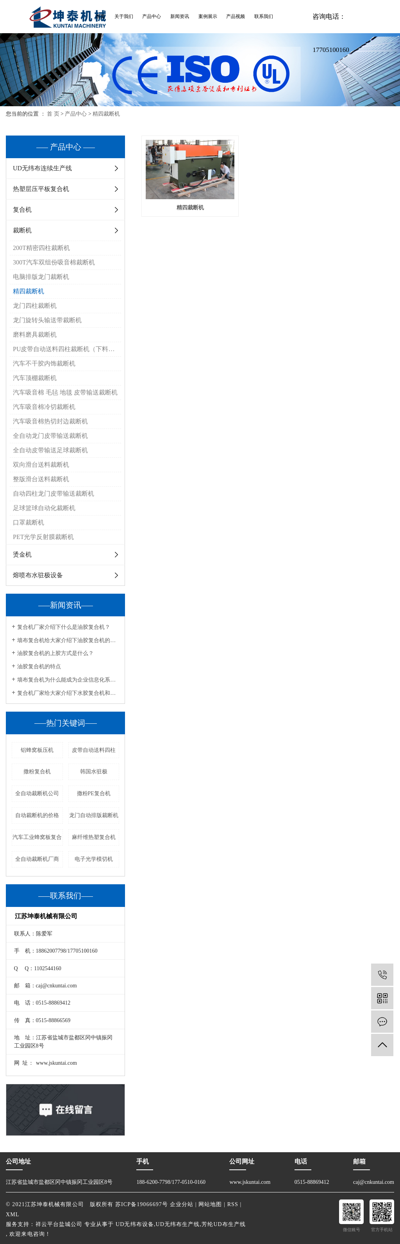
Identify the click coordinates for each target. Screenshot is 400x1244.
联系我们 (263, 16)
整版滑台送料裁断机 (41, 479)
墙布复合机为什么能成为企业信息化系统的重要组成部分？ (68, 680)
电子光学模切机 (94, 859)
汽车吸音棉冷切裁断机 (44, 406)
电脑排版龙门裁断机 (41, 276)
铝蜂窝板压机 (37, 750)
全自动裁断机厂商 (37, 859)
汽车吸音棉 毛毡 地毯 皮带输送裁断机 (65, 392)
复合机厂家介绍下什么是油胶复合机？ (63, 627)
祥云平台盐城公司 (59, 1224)
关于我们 (123, 16)
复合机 (22, 209)
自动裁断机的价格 (37, 815)
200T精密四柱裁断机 (41, 248)
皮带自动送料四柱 (94, 750)
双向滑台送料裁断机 (41, 464)
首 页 (53, 114)
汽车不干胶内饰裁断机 (44, 363)
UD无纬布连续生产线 (42, 168)
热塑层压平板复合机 (41, 189)
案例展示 (207, 16)
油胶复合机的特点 (39, 666)
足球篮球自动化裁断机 (44, 508)
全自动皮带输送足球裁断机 (50, 450)
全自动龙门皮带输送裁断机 (50, 435)
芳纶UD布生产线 (224, 1224)
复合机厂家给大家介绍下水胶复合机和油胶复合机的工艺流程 (68, 693)
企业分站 (181, 1204)
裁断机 (22, 230)
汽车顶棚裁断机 (35, 378)
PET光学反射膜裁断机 (43, 537)
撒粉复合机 (37, 772)
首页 (100, 16)
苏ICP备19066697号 (141, 1204)
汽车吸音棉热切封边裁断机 (50, 421)
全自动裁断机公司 (37, 793)
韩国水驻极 (93, 772)
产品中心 (151, 16)
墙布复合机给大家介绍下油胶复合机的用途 (68, 640)
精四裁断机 (106, 114)
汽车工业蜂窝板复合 (37, 837)
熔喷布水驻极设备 (38, 575)
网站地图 (210, 1204)
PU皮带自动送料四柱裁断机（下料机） (67, 349)
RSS (232, 1204)
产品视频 (235, 16)
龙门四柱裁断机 (35, 305)
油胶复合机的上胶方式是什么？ (55, 653)
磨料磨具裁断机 (35, 334)
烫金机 (22, 554)
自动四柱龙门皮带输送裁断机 (53, 493)
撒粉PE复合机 (94, 793)
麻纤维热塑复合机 (94, 837)
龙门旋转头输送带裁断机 (47, 320)
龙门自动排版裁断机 (93, 815)
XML (12, 1214)
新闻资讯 (179, 16)
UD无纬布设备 (135, 1224)
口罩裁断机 (28, 522)
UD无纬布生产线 (178, 1224)
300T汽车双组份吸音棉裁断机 (54, 262)
